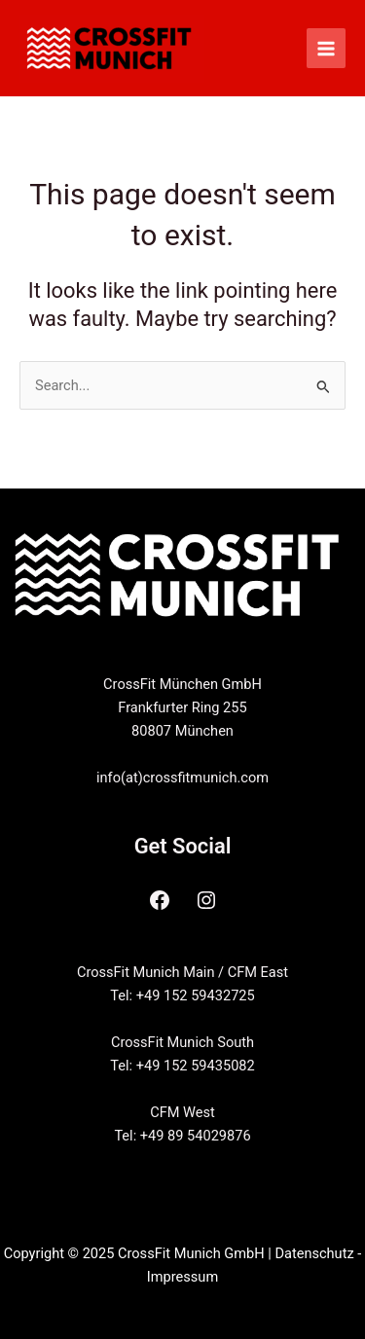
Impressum (182, 1276)
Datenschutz (313, 1253)
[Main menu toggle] (326, 47)
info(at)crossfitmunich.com (182, 777)
